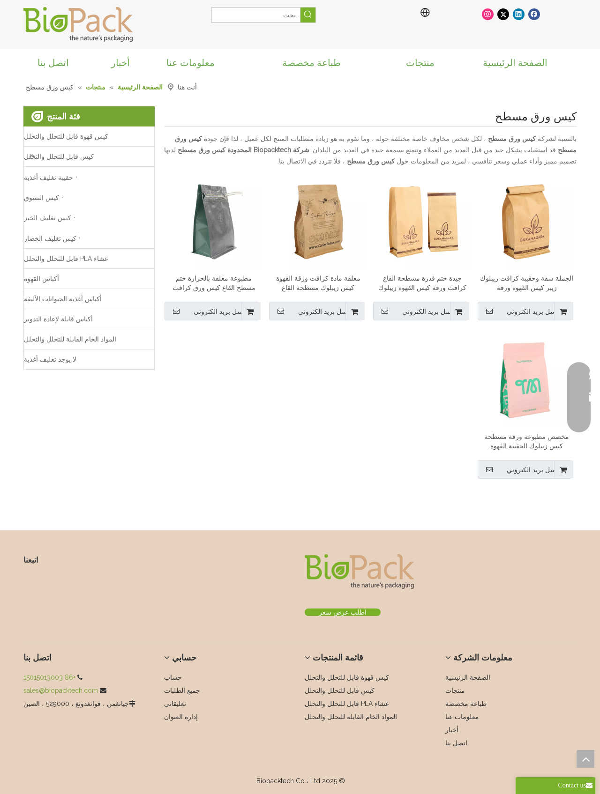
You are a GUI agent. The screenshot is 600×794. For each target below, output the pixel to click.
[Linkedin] (519, 13)
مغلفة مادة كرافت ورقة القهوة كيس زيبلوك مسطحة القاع (318, 283)
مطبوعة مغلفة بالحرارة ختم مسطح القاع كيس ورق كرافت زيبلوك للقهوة (213, 283)
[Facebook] (534, 13)
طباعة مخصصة (466, 703)
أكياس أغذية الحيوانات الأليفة (63, 299)
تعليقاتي (175, 703)
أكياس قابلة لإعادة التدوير (58, 319)
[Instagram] (488, 13)
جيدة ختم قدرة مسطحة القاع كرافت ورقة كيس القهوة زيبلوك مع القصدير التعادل (422, 283)
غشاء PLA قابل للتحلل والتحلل (66, 258)
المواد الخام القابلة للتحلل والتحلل (70, 339)
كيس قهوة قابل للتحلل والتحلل (66, 136)
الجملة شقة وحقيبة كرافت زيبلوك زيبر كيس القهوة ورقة (526, 283)
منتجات (455, 690)
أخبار (451, 730)
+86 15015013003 (49, 677)
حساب (173, 677)
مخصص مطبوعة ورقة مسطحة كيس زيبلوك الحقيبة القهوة (526, 441)
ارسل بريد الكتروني (520, 311)
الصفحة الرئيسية (467, 677)
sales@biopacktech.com (60, 690)
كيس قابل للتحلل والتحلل (59, 156)
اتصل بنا (456, 743)
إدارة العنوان (181, 716)
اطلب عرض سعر (343, 612)
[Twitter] (503, 13)
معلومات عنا (462, 716)
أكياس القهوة (41, 278)
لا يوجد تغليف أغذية (50, 359)
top (585, 759)
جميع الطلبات (182, 690)
